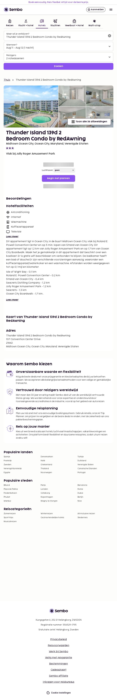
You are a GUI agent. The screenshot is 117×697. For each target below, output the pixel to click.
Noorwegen (46, 472)
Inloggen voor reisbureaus (58, 682)
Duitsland (82, 461)
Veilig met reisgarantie (58, 657)
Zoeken (58, 66)
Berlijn (80, 497)
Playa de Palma (11, 489)
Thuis (7, 79)
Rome (80, 489)
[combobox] (56, 37)
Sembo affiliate (58, 675)
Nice (80, 501)
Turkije (81, 457)
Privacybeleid (58, 639)
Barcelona (82, 485)
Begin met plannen (58, 178)
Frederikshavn (10, 493)
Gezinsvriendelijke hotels (52, 517)
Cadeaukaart (58, 669)
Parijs (43, 485)
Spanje (7, 457)
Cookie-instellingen (58, 693)
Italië (43, 461)
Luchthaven (47, 170)
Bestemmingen (58, 663)
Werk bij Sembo (58, 651)
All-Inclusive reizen (86, 513)
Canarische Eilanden (87, 468)
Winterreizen (47, 513)
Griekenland (46, 465)
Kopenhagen (47, 497)
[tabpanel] (58, 50)
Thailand (45, 468)
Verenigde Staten (86, 465)
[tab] (10, 23)
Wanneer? (11, 45)
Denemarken (47, 457)
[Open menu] (110, 9)
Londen (44, 489)
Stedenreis (82, 517)
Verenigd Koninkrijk (13, 468)
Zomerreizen (10, 513)
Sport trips (8, 517)
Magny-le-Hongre (49, 501)
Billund (7, 485)
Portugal (81, 472)
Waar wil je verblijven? (17, 34)
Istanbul (7, 501)
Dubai (80, 493)
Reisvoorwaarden (58, 645)
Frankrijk (8, 461)
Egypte (7, 472)
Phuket (7, 497)
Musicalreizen (10, 521)
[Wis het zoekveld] (109, 36)
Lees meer (12, 237)
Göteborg (45, 493)
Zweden (7, 465)
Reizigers (11, 55)
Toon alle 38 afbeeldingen (89, 122)
